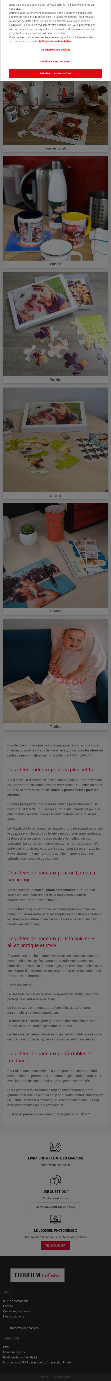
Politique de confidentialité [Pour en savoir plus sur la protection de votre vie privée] (55, 39)
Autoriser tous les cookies (55, 71)
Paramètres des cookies (56, 47)
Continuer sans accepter (55, 59)
